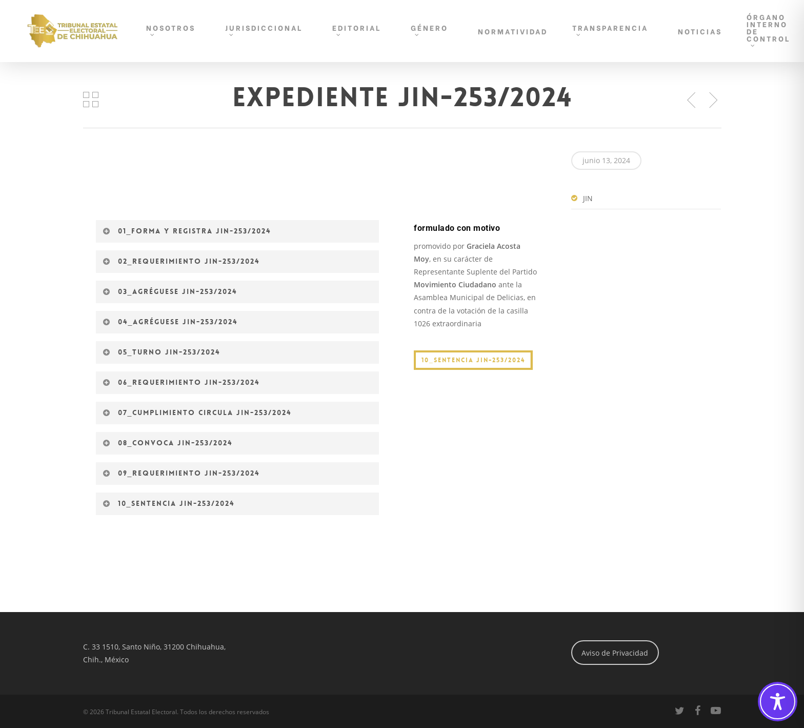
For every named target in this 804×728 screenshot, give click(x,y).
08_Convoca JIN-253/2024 (168, 442)
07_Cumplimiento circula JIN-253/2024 (197, 412)
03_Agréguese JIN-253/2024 (170, 291)
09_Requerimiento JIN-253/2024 (181, 473)
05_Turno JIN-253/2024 (162, 352)
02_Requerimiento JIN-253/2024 (181, 261)
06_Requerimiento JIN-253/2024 (181, 382)
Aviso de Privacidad (614, 653)
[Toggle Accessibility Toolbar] (777, 701)
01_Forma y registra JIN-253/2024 (187, 230)
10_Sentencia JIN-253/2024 (169, 503)
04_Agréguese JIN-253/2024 (170, 321)
